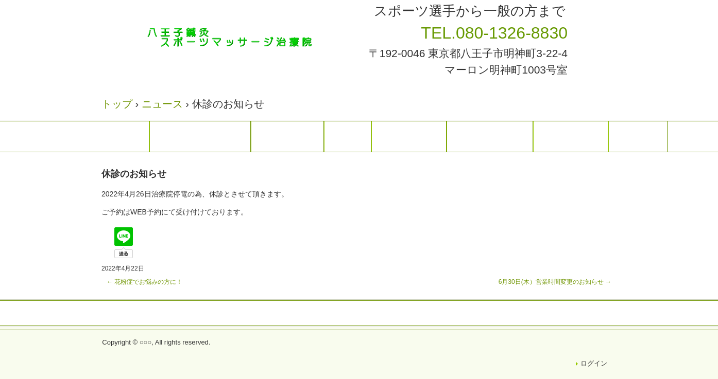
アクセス (570, 136)
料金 (348, 136)
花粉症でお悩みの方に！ (144, 281)
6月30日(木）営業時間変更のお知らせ (555, 281)
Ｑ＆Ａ (638, 136)
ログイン (593, 363)
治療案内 (287, 136)
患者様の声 (489, 136)
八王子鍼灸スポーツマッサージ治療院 (235, 37)
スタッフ (409, 136)
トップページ (200, 136)
